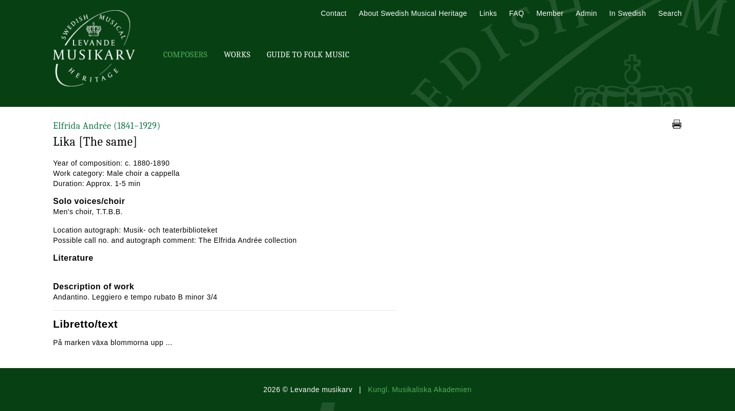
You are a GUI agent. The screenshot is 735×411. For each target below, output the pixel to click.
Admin (586, 13)
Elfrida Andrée (107, 126)
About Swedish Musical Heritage (413, 13)
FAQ (516, 13)
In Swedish (627, 13)
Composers (185, 54)
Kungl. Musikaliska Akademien (420, 389)
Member (550, 13)
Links (488, 13)
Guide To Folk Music (308, 54)
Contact (334, 13)
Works (237, 54)
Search (670, 13)
